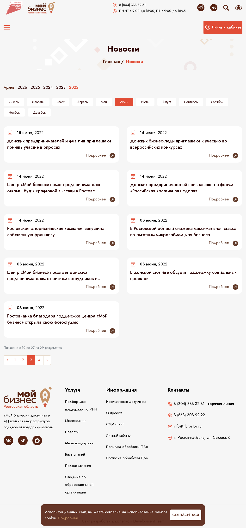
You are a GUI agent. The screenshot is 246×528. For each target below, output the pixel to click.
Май (104, 102)
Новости (72, 431)
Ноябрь (14, 112)
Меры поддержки (79, 443)
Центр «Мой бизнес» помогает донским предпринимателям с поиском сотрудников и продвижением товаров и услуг (52, 275)
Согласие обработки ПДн (127, 458)
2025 (35, 87)
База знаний (75, 454)
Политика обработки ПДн (127, 446)
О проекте (114, 413)
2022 (74, 87)
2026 (22, 87)
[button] (222, 27)
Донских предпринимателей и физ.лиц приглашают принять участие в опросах (59, 144)
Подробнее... (69, 518)
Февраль (38, 102)
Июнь (124, 102)
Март (60, 102)
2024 (48, 87)
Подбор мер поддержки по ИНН (81, 405)
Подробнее (101, 155)
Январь (14, 102)
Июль (145, 102)
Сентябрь (191, 102)
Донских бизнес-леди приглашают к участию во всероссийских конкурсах (178, 144)
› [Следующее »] (47, 360)
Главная (111, 62)
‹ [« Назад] (7, 360)
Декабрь (39, 112)
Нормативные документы (126, 401)
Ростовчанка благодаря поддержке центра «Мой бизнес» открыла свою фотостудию (57, 319)
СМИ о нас (115, 424)
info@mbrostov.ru (185, 426)
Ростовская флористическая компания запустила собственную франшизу (56, 231)
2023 (61, 87)
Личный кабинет (119, 435)
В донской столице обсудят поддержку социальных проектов (183, 275)
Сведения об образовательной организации (79, 484)
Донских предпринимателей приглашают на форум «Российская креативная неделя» (181, 188)
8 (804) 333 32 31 (186, 403)
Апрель (82, 102)
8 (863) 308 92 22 (186, 415)
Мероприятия (75, 420)
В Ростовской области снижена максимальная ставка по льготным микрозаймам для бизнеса (183, 231)
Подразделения (78, 465)
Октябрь (217, 102)
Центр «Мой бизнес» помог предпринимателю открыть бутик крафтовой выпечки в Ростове (53, 188)
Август (166, 102)
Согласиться (185, 514)
